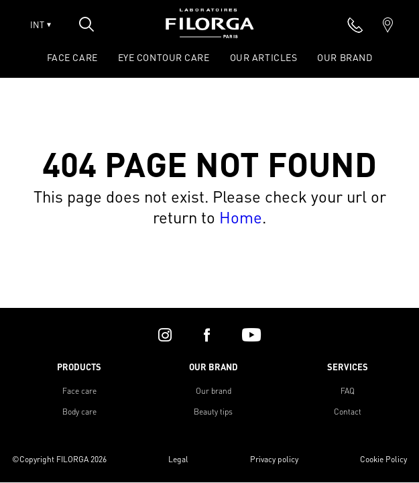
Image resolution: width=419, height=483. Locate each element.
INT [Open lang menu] (40, 24)
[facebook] (207, 334)
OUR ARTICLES (264, 57)
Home (240, 217)
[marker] (388, 24)
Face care (79, 391)
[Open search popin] (86, 24)
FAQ (348, 391)
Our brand (213, 391)
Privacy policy (274, 459)
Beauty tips (213, 412)
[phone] (355, 24)
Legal (178, 459)
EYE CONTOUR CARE (164, 57)
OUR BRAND (344, 57)
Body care (79, 412)
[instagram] (165, 334)
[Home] (210, 34)
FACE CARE (72, 57)
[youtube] (251, 334)
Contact (347, 412)
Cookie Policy (383, 459)
